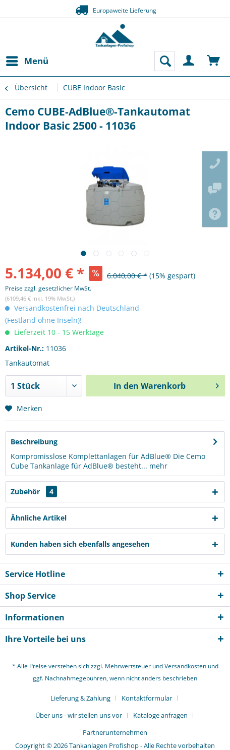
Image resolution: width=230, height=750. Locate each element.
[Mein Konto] (189, 61)
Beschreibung (34, 441)
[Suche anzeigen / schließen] (164, 61)
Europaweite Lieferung (115, 10)
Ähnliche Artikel (39, 518)
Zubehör (34, 491)
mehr (157, 466)
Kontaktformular (147, 698)
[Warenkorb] (214, 61)
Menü (27, 60)
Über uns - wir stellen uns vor (78, 715)
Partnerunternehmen (115, 732)
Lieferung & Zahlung (80, 698)
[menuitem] (26, 61)
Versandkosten (185, 666)
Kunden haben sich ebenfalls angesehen (80, 544)
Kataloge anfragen (160, 715)
